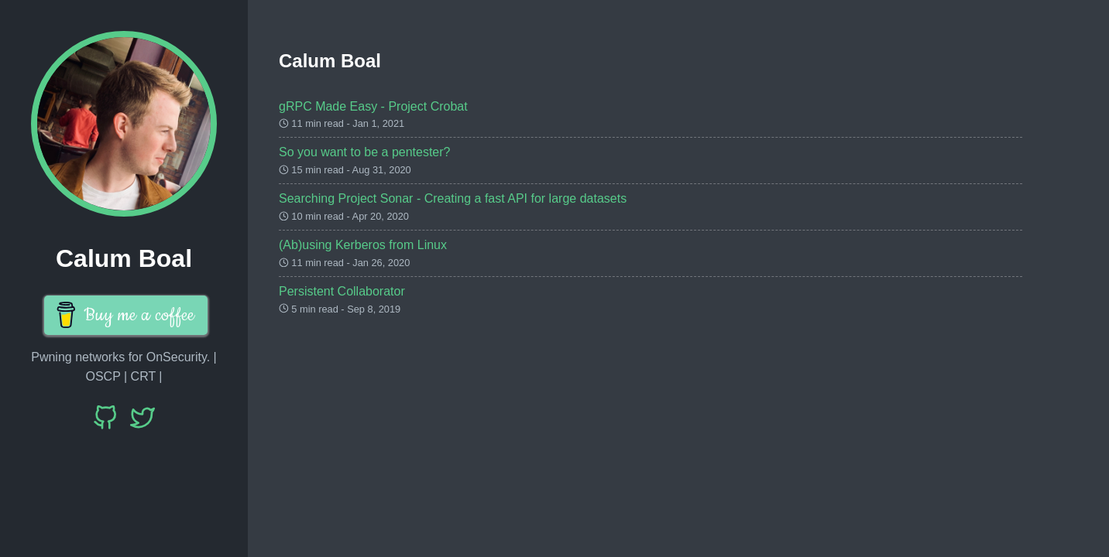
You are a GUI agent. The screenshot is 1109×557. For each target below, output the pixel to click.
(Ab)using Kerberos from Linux (363, 244)
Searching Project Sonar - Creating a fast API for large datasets (453, 198)
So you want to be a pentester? (364, 152)
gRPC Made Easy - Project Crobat (373, 106)
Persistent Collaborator (342, 291)
